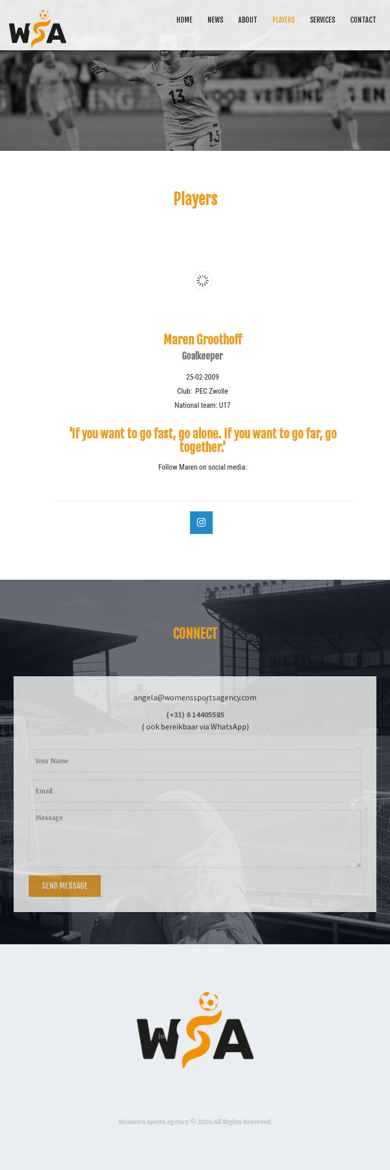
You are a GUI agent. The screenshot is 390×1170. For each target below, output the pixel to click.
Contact (363, 20)
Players (284, 20)
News (215, 20)
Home (184, 20)
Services (322, 20)
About (247, 20)
